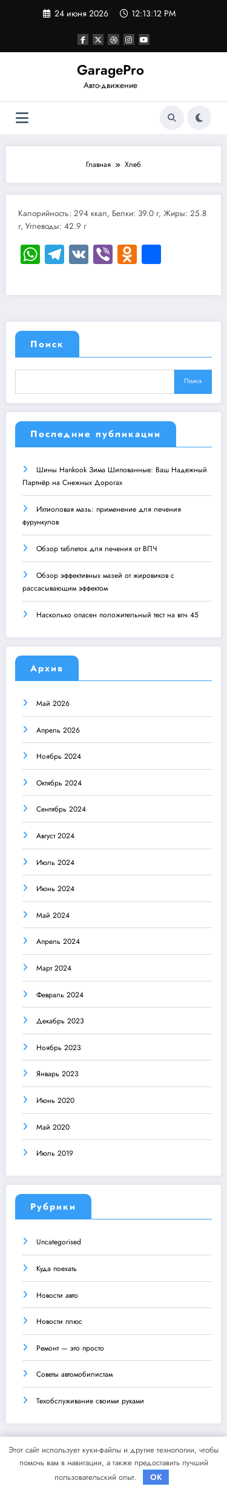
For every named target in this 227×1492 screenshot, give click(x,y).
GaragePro (110, 70)
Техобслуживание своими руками (90, 1400)
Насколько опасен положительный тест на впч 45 (117, 614)
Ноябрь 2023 (58, 1047)
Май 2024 (53, 914)
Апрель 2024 (58, 940)
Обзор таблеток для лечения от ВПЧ (96, 548)
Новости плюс (59, 1320)
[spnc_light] (199, 118)
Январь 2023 (57, 1073)
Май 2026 (53, 702)
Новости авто (57, 1294)
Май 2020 (53, 1126)
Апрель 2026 (58, 729)
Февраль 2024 (60, 994)
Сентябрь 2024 (61, 808)
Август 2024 (55, 835)
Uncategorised (58, 1241)
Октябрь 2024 (59, 782)
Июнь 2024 (55, 888)
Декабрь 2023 (60, 1020)
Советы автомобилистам (74, 1373)
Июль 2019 (54, 1152)
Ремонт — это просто (70, 1347)
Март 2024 (53, 967)
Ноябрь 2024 (58, 755)
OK (156, 1477)
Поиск (47, 344)
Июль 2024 (55, 861)
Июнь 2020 (55, 1099)
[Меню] (22, 118)
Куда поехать (56, 1268)
